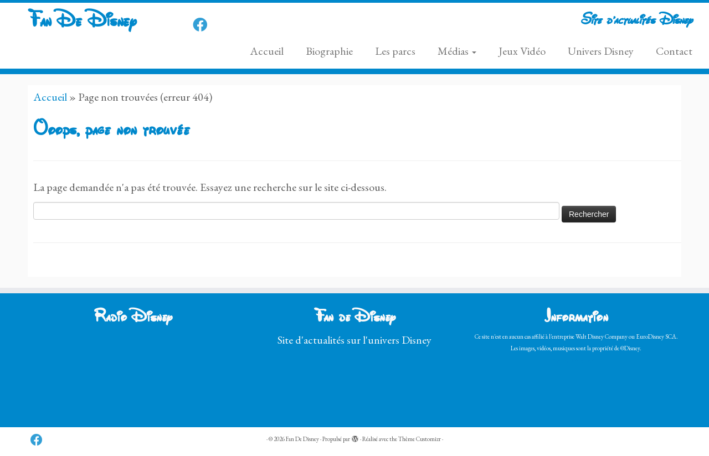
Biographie (329, 51)
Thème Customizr (419, 439)
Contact (674, 51)
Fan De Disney (82, 21)
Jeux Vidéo (522, 51)
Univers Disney (601, 51)
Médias (457, 51)
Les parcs (395, 51)
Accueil (267, 51)
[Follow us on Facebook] (203, 24)
